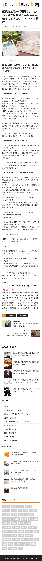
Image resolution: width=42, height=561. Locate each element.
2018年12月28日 (9, 27)
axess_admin (22, 27)
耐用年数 (26, 544)
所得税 (21, 531)
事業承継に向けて (10, 433)
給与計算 (17, 544)
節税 (36, 540)
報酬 (29, 523)
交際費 (14, 515)
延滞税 (5, 531)
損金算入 (29, 531)
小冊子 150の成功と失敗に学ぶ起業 (16, 422)
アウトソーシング (17, 506)
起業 (20, 548)
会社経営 (21, 515)
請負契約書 (12, 548)
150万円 (11, 316)
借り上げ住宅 (33, 519)
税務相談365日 (9, 436)
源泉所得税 (6, 540)
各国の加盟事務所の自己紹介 (19, 488)
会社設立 (30, 515)
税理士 (30, 540)
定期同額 (16, 527)
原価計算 (21, 523)
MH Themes (34, 558)
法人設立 (13, 536)
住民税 (24, 519)
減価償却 (29, 536)
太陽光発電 (6, 527)
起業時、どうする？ (11, 418)
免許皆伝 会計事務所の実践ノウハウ (17, 414)
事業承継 (6, 515)
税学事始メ (8, 407)
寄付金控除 (32, 527)
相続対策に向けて (10, 429)
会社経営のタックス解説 (12, 410)
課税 (4, 548)
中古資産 (33, 510)
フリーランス (23, 510)
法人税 (5, 536)
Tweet (11, 60)
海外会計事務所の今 (11, 440)
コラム (14, 510)
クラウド (6, 510)
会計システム (7, 519)
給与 (10, 544)
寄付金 (24, 527)
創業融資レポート (10, 425)
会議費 (17, 519)
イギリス (28, 506)
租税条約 (16, 540)
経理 (4, 544)
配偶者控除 (23, 316)
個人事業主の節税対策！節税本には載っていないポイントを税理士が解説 (25, 480)
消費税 (21, 536)
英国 (33, 544)
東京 (36, 531)
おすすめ (6, 506)
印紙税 (14, 523)
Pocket (16, 60)
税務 (23, 540)
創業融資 (6, 523)
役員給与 (13, 531)
